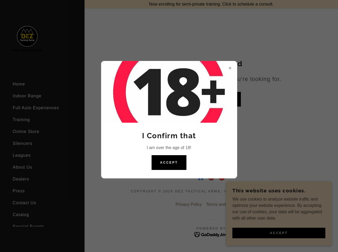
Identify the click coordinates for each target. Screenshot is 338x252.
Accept (169, 162)
